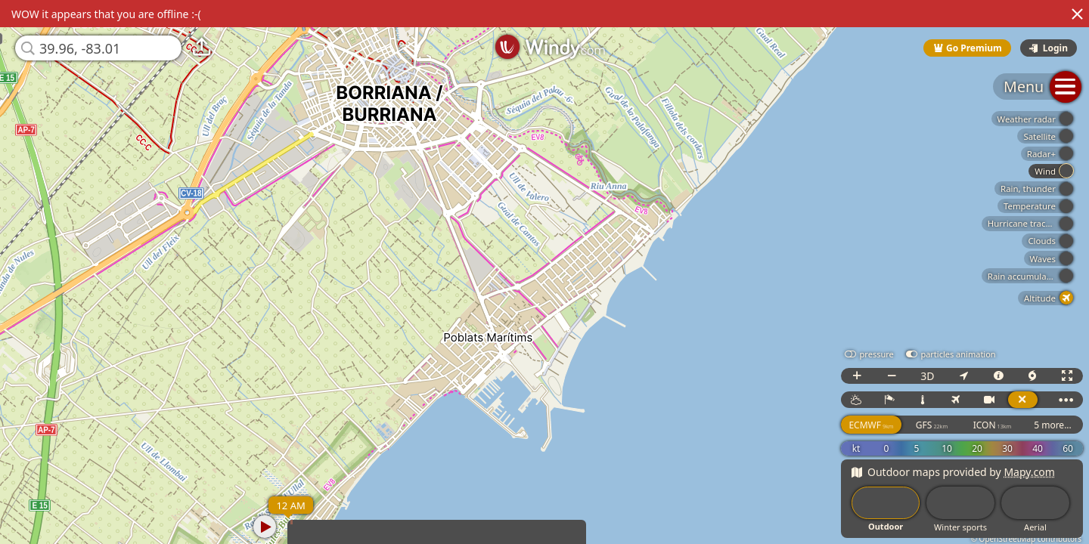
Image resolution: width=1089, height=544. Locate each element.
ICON (992, 425)
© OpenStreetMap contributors (1026, 538)
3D (927, 376)
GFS (932, 425)
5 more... (1053, 425)
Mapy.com (1029, 472)
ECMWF (871, 425)
